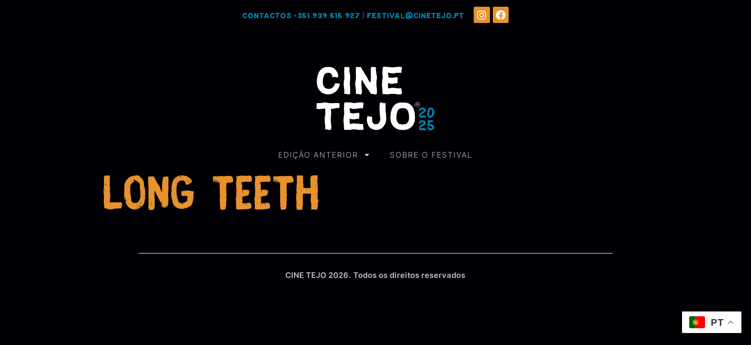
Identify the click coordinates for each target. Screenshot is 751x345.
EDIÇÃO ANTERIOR (324, 154)
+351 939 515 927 (327, 16)
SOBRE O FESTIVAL (431, 155)
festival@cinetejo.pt (415, 16)
